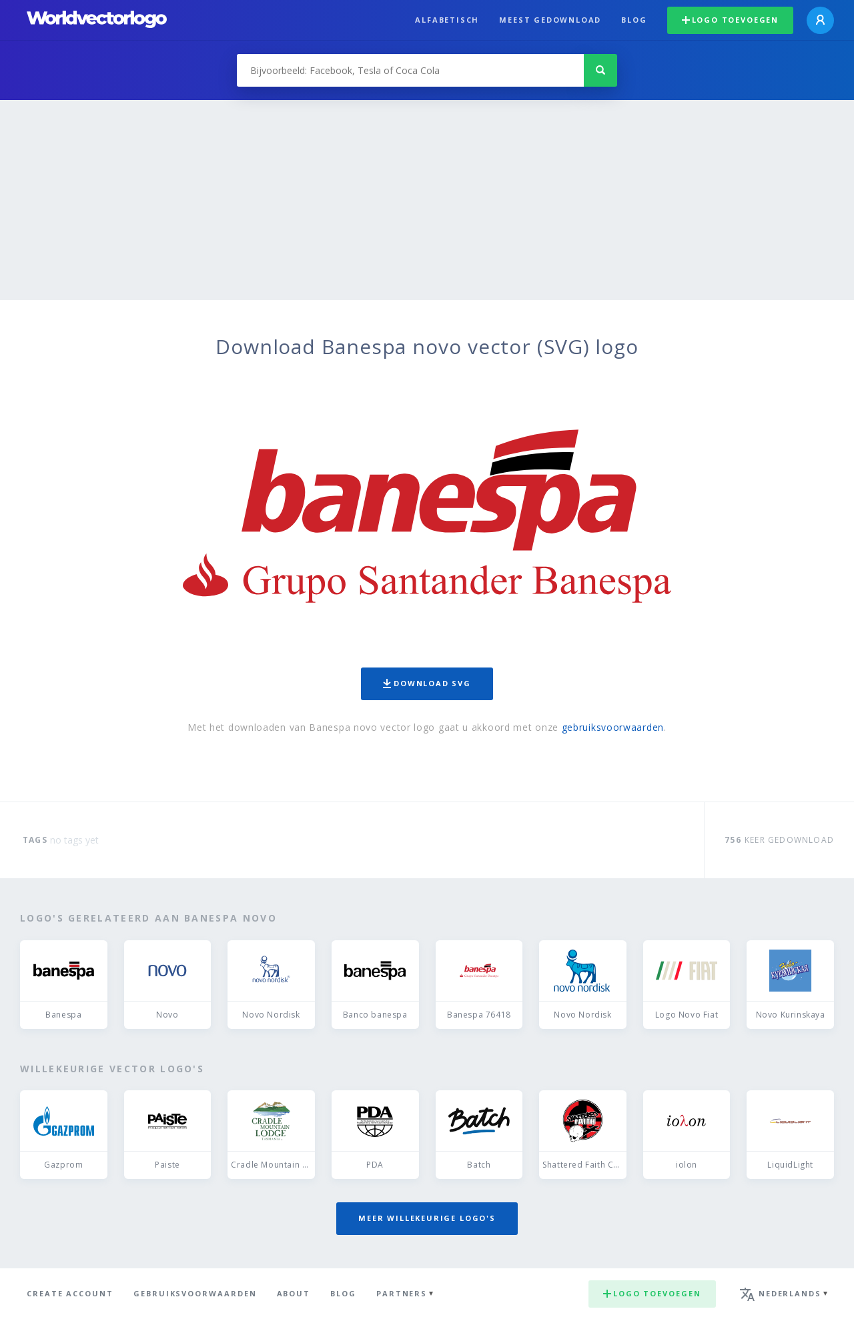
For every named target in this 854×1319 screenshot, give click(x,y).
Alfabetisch (447, 20)
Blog (634, 20)
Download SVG (427, 683)
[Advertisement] (427, 200)
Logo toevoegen (730, 20)
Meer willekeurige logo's (427, 1218)
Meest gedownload (550, 20)
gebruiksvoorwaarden (613, 727)
